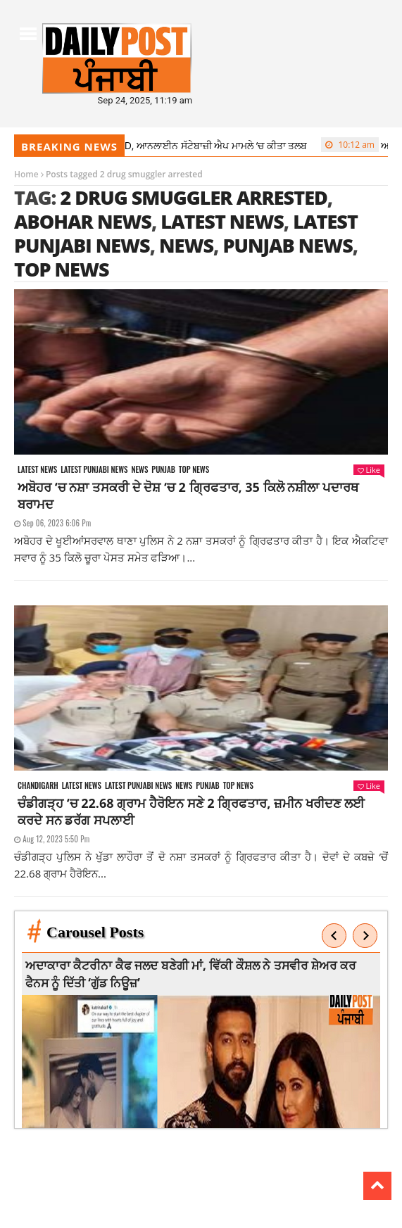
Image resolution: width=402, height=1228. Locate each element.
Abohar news (82, 221)
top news (61, 269)
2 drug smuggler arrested (193, 197)
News (139, 469)
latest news (222, 221)
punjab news (287, 245)
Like (369, 469)
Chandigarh (38, 785)
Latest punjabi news (94, 469)
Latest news (37, 469)
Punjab (163, 469)
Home (26, 174)
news (186, 245)
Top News (194, 469)
